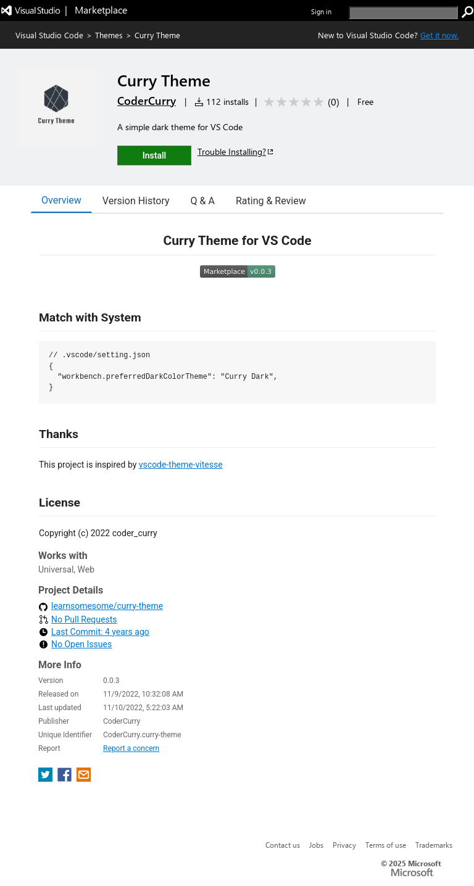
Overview (61, 200)
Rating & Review (271, 201)
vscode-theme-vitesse (181, 465)
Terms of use (385, 845)
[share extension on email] (83, 778)
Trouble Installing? (236, 151)
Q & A (203, 201)
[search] (403, 12)
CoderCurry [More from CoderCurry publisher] (146, 100)
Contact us (282, 845)
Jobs (316, 845)
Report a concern (131, 748)
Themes (109, 35)
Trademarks (433, 845)
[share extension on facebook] (65, 778)
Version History (136, 201)
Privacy (344, 845)
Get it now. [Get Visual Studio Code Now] (439, 35)
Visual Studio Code (49, 35)
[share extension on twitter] (46, 778)
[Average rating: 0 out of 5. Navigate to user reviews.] (299, 102)
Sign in (321, 11)
